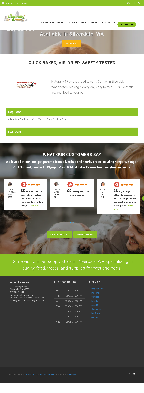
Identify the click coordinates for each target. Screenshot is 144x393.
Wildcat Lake (76, 167)
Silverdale (69, 162)
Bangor (132, 162)
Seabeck (38, 167)
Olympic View (56, 167)
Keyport (120, 162)
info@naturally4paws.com (21, 295)
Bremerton (94, 167)
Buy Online (72, 44)
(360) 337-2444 (17, 292)
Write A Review (85, 234)
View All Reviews (59, 234)
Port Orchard (22, 167)
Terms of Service (46, 374)
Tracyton (109, 167)
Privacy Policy (32, 374)
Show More (34, 205)
